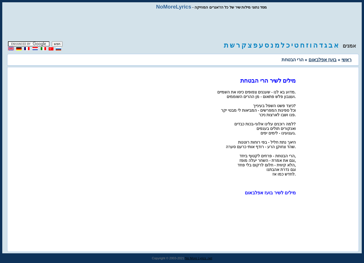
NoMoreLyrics (173, 7)
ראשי (346, 59)
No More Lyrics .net (198, 258)
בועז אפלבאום (322, 59)
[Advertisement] (182, 25)
